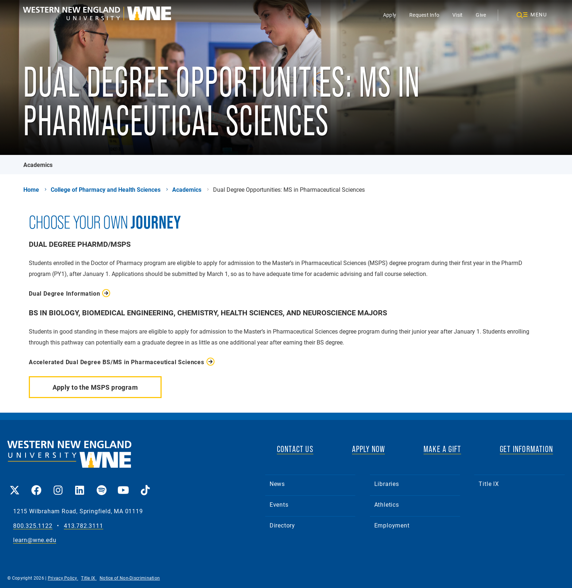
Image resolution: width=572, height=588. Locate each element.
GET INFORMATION (526, 449)
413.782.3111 (83, 525)
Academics (38, 164)
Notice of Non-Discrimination (130, 578)
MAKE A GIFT (442, 449)
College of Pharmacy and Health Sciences (106, 189)
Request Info (424, 14)
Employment (392, 525)
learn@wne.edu (34, 540)
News (277, 483)
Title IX (489, 483)
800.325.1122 (33, 525)
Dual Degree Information (64, 293)
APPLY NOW (368, 449)
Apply (389, 14)
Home (31, 189)
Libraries (386, 483)
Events (279, 504)
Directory (282, 525)
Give (481, 14)
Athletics (386, 504)
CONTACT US (295, 449)
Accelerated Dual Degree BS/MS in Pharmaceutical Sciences (116, 362)
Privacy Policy (63, 578)
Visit (457, 14)
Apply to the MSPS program (95, 387)
